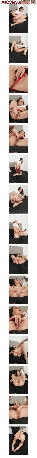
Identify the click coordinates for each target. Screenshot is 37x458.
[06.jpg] (18, 170)
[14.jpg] (18, 411)
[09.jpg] (18, 260)
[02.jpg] (18, 49)
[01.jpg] (18, 19)
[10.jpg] (18, 290)
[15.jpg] (18, 441)
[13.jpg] (18, 381)
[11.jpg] (18, 320)
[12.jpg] (18, 350)
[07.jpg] (18, 200)
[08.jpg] (18, 230)
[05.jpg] (18, 139)
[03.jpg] (18, 79)
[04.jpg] (18, 109)
